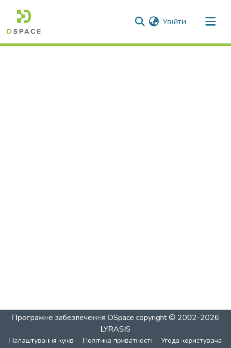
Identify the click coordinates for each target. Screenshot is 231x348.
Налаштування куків (41, 340)
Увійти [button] (175, 21)
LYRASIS (115, 329)
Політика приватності (117, 340)
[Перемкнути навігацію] (210, 22)
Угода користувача (191, 340)
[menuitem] (154, 22)
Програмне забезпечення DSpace (73, 317)
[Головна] (24, 22)
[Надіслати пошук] (140, 22)
